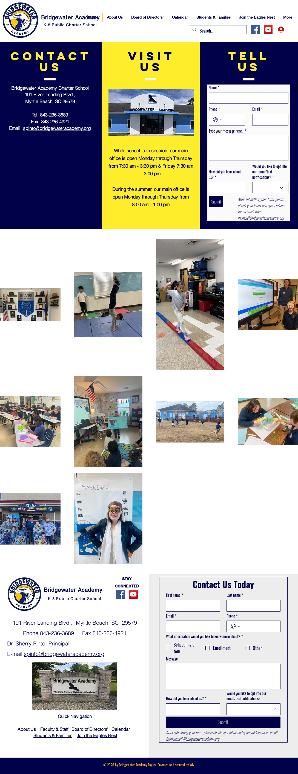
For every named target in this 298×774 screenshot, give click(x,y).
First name (174, 595)
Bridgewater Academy (70, 17)
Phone (214, 109)
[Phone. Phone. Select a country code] (217, 120)
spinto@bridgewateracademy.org (57, 128)
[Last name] (252, 605)
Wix (192, 764)
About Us (27, 729)
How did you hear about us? (225, 174)
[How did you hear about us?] (225, 187)
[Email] (269, 119)
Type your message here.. (227, 131)
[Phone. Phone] (232, 119)
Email (257, 109)
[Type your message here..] (248, 148)
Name (214, 87)
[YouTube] (268, 29)
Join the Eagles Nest (97, 735)
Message (172, 659)
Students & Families (52, 735)
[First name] (191, 605)
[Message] (223, 676)
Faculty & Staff (54, 729)
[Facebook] (255, 29)
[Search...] (217, 30)
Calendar (120, 729)
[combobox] (270, 187)
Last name (235, 595)
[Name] (247, 97)
